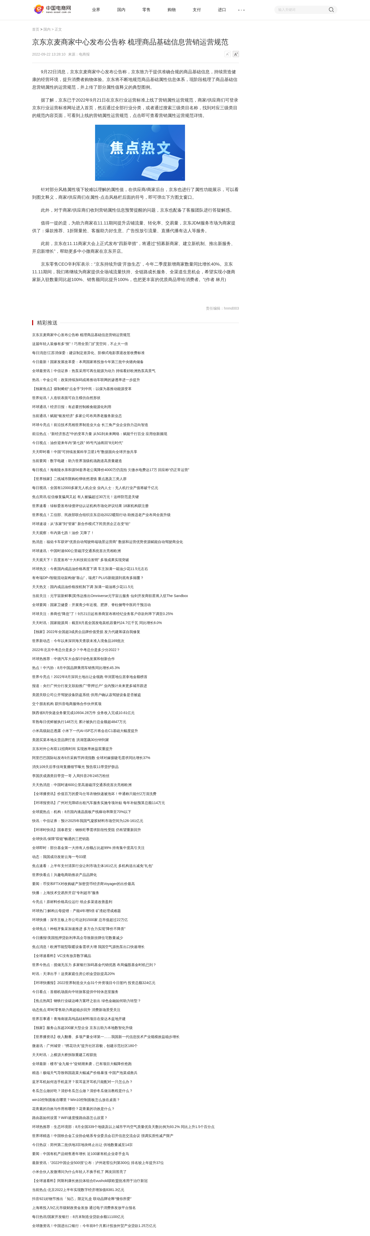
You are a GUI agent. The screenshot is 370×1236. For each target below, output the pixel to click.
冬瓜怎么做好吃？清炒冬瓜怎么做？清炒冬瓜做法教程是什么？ (82, 1091)
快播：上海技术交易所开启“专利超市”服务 (65, 893)
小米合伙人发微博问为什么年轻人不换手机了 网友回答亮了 (79, 1172)
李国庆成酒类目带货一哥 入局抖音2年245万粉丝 (70, 776)
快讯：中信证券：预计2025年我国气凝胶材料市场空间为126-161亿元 (87, 821)
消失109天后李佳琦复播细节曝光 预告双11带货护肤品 (75, 767)
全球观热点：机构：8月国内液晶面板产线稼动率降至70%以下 (81, 812)
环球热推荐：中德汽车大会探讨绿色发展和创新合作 (73, 659)
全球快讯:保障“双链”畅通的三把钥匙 (60, 839)
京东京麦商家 (60, 292)
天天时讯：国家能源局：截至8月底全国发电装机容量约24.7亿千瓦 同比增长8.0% (97, 623)
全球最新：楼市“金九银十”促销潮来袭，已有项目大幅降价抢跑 (82, 1064)
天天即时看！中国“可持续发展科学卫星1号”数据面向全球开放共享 (84, 452)
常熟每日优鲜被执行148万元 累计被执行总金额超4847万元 (79, 722)
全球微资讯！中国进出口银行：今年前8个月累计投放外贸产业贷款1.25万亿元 (94, 1226)
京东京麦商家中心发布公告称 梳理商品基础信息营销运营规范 (81, 335)
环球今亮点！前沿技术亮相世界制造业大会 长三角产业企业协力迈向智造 (90, 425)
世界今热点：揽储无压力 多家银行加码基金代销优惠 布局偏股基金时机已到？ (94, 965)
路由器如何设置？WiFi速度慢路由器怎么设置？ (70, 1118)
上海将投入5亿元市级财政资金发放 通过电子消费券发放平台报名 (84, 1208)
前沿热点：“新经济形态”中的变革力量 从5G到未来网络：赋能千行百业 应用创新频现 (99, 434)
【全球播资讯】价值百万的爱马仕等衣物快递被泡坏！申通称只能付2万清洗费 (94, 794)
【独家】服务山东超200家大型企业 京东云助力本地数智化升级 (82, 1028)
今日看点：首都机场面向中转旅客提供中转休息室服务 (75, 992)
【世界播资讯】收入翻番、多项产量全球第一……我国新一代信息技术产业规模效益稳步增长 (106, 1037)
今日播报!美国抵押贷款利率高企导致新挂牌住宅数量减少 (77, 938)
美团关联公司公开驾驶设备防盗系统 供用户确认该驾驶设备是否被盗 (86, 695)
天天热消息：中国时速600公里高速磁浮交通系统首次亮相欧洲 (82, 785)
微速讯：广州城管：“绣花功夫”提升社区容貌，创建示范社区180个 (85, 1046)
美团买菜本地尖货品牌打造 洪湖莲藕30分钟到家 (70, 740)
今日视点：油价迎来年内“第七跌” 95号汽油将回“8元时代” (77, 443)
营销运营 (90, 292)
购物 (172, 9)
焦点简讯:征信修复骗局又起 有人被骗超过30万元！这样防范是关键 (85, 497)
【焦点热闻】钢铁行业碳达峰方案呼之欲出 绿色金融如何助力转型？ (86, 1001)
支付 (197, 9)
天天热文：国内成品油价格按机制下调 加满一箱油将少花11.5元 (83, 587)
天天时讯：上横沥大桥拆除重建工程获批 (64, 1055)
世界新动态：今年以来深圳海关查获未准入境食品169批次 (78, 641)
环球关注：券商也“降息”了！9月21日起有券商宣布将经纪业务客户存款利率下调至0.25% (102, 614)
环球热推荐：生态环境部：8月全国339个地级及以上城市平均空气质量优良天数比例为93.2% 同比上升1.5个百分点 (123, 1127)
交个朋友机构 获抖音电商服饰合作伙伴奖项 (66, 704)
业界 (96, 9)
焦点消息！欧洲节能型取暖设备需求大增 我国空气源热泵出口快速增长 (88, 947)
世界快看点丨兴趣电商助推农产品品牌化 (64, 875)
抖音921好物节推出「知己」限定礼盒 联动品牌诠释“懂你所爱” (82, 1199)
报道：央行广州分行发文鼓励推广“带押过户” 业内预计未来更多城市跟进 (89, 686)
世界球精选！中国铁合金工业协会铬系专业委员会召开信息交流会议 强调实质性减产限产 (102, 1136)
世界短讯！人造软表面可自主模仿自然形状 (66, 398)
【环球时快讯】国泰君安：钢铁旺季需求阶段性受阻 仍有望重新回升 (86, 830)
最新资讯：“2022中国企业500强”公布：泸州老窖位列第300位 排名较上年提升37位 (98, 1163)
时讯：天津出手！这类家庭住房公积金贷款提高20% (73, 974)
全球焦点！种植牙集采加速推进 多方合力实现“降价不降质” (78, 929)
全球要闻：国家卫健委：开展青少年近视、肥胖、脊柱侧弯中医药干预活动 (91, 605)
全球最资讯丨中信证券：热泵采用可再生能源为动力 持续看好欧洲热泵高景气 (93, 371)
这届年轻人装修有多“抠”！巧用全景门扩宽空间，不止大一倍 (80, 344)
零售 (146, 9)
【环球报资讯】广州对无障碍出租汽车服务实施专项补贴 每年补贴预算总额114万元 (98, 803)
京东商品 (77, 292)
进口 (222, 9)
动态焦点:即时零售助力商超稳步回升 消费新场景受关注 (76, 1010)
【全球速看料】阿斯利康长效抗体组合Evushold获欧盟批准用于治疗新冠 (90, 1181)
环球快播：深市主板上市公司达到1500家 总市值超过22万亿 (80, 920)
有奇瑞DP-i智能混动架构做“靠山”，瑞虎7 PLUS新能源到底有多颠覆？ (88, 578)
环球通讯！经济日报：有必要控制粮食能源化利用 (71, 407)
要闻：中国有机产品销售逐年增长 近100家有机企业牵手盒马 (80, 1154)
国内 (121, 9)
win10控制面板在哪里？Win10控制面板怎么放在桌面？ (76, 1100)
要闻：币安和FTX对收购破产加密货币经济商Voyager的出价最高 (83, 884)
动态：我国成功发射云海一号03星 (59, 857)
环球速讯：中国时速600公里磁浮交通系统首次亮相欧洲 (76, 551)
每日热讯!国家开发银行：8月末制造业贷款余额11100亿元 (78, 1217)
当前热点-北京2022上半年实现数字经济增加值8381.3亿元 (78, 1190)
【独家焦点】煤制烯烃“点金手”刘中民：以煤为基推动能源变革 (82, 389)
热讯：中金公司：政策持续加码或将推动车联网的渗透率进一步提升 (86, 380)
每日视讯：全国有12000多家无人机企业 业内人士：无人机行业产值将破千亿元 (95, 488)
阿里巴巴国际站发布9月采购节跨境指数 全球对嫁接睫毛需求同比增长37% (91, 758)
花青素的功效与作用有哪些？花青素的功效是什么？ (73, 1109)
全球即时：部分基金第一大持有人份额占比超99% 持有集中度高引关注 (88, 848)
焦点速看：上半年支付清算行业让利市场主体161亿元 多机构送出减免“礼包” (92, 866)
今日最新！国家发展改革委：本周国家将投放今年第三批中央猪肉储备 (88, 362)
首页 (35, 29)
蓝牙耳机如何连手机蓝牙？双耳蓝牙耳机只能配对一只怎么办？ (82, 1082)
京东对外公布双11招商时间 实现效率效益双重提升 (72, 749)
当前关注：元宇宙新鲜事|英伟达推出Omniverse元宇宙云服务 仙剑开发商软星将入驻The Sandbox (110, 596)
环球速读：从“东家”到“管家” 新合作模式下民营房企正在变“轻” (81, 524)
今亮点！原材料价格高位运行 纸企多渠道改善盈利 (72, 902)
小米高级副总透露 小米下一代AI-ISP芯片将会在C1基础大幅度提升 (85, 731)
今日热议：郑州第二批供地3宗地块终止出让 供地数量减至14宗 (82, 1145)
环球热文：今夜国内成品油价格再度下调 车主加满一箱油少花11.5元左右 (90, 569)
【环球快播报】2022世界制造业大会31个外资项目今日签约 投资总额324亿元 (93, 983)
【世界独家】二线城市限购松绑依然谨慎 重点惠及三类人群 (79, 479)
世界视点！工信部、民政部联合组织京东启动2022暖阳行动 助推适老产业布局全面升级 (101, 515)
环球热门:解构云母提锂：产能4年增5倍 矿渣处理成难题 (76, 911)
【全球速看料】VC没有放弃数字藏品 (61, 956)
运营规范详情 (106, 292)
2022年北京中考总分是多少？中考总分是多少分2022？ (76, 650)
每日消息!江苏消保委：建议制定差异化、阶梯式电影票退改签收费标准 (88, 353)
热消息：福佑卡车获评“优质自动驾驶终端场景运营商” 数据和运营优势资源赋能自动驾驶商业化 (107, 542)
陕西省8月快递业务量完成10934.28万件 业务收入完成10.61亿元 (83, 713)
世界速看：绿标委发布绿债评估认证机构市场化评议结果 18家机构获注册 (90, 506)
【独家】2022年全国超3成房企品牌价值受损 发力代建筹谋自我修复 (86, 632)
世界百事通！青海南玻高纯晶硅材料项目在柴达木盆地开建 (79, 1019)
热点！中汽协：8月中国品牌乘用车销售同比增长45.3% (76, 668)
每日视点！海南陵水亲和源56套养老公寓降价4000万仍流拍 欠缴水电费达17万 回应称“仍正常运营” (110, 470)
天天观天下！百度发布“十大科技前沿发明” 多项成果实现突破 (80, 560)
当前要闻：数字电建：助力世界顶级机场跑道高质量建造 (77, 461)
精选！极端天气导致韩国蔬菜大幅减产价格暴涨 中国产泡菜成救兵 (84, 1073)
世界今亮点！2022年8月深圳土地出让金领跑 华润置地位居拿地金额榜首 (89, 677)
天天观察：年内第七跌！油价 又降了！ (63, 533)
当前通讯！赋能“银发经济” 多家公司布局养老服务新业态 (77, 416)
